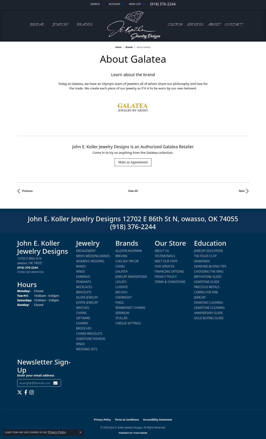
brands (129, 47)
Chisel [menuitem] (120, 266)
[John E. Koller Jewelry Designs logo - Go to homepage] (133, 25)
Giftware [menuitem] (83, 318)
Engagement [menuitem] (86, 251)
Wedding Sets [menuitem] (86, 349)
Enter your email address (35, 375)
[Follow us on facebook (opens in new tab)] (25, 392)
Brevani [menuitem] (121, 256)
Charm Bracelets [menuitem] (89, 334)
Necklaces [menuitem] (84, 287)
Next (242, 191)
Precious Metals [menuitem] (206, 287)
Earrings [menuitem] (83, 277)
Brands (84, 25)
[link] (162, 4)
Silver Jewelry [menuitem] (87, 297)
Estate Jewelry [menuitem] (87, 302)
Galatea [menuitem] (121, 271)
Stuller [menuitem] (121, 318)
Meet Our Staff (166, 261)
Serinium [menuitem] (122, 313)
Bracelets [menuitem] (83, 292)
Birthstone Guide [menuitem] (207, 277)
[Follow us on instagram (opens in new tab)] (31, 392)
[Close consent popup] (80, 432)
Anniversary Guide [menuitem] (208, 313)
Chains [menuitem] (81, 313)
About (213, 25)
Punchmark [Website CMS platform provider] (140, 433)
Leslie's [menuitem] (121, 282)
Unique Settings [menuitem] (128, 323)
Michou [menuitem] (121, 292)
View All (133, 191)
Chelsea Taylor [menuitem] (127, 261)
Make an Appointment (133, 162)
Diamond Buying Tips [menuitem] (210, 266)
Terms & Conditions (170, 282)
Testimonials (165, 256)
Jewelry (60, 25)
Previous (27, 191)
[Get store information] (30, 272)
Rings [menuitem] (80, 271)
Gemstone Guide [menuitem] (206, 282)
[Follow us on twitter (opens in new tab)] (19, 392)
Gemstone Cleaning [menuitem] (209, 308)
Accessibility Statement (157, 419)
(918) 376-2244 (133, 226)
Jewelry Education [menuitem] (208, 251)
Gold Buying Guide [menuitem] (209, 318)
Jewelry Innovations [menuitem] (131, 277)
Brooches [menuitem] (84, 328)
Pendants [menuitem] (83, 282)
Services (195, 25)
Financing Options (169, 271)
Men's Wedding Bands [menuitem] (93, 256)
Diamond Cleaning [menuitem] (208, 302)
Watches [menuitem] (82, 308)
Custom (175, 25)
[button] (97, 4)
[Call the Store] (27, 267)
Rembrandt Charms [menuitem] (130, 308)
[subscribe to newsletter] (55, 383)
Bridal (37, 25)
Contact (233, 25)
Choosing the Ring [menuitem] (208, 271)
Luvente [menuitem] (121, 287)
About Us (162, 251)
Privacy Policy (166, 277)
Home (118, 47)
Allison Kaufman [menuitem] (128, 251)
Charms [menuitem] (82, 323)
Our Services (165, 266)
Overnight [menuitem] (123, 297)
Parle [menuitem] (119, 302)
